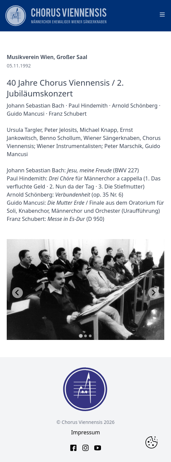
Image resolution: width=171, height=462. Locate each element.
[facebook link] (73, 447)
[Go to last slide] (17, 292)
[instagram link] (85, 447)
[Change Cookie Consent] (151, 442)
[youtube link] (97, 447)
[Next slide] (153, 292)
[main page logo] (55, 15)
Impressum (85, 432)
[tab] (80, 336)
